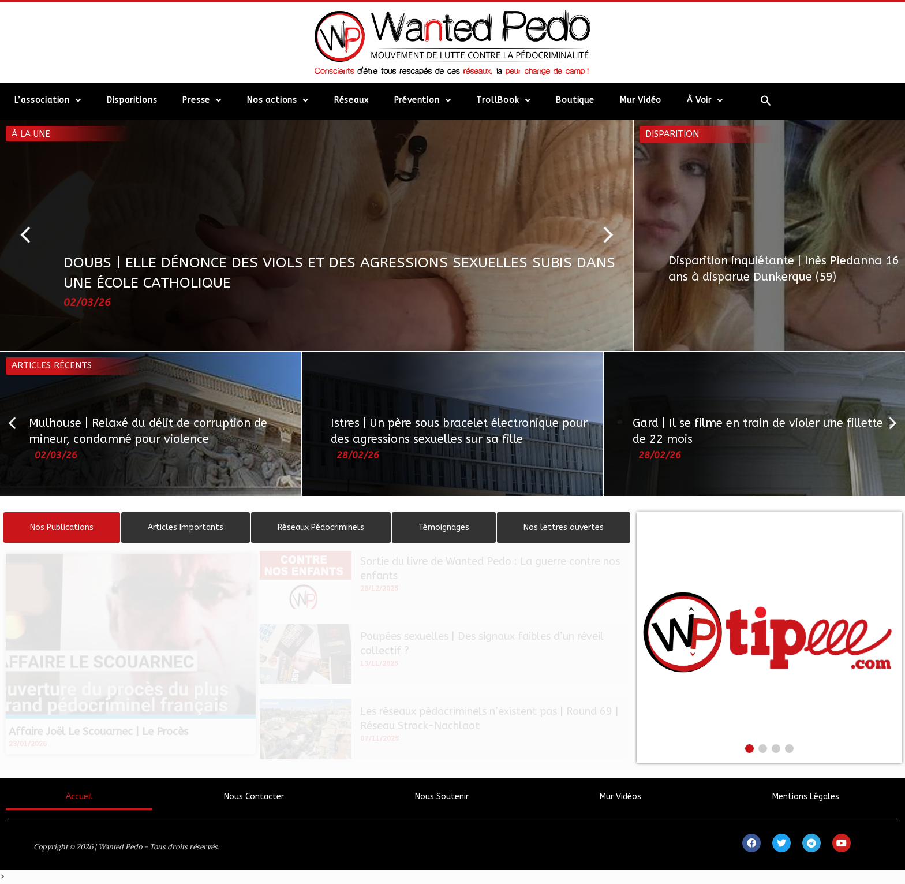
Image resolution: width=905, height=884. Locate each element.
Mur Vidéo (640, 100)
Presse (202, 100)
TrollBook (503, 100)
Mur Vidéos (620, 796)
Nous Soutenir (442, 796)
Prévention (422, 100)
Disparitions (132, 100)
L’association (47, 100)
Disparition (672, 134)
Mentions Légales (805, 796)
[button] (30, 235)
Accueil (79, 796)
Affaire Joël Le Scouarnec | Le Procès (98, 731)
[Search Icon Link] (765, 100)
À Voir (705, 100)
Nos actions (278, 100)
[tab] (61, 527)
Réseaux (351, 100)
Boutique (575, 100)
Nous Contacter (254, 796)
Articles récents (52, 365)
